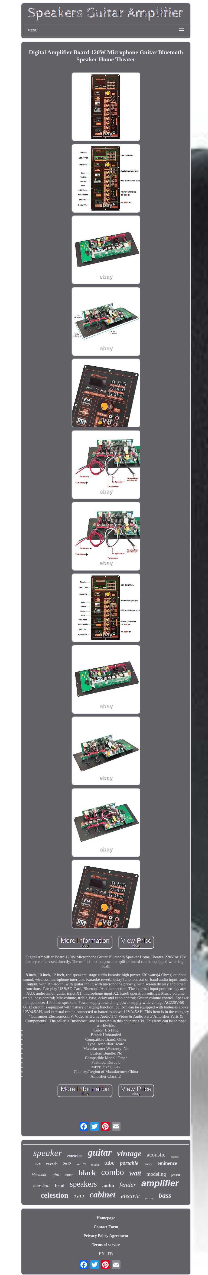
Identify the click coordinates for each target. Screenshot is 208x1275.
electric (130, 1196)
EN (102, 1253)
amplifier (160, 1183)
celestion (55, 1195)
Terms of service (106, 1244)
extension (75, 1156)
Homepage (106, 1218)
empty (148, 1164)
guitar (100, 1152)
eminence (167, 1163)
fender (127, 1184)
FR (110, 1253)
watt (135, 1173)
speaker (47, 1153)
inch (38, 1164)
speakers (83, 1184)
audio (108, 1185)
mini (55, 1174)
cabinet (102, 1194)
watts (81, 1163)
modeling (156, 1174)
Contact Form (106, 1227)
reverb (51, 1164)
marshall (41, 1185)
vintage (129, 1153)
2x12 (67, 1164)
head (59, 1185)
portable (129, 1163)
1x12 (79, 1196)
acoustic (156, 1154)
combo (112, 1172)
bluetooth (39, 1175)
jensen (175, 1175)
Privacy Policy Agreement (105, 1236)
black (87, 1173)
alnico (69, 1175)
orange (174, 1156)
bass (165, 1195)
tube (109, 1162)
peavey (149, 1198)
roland (95, 1164)
